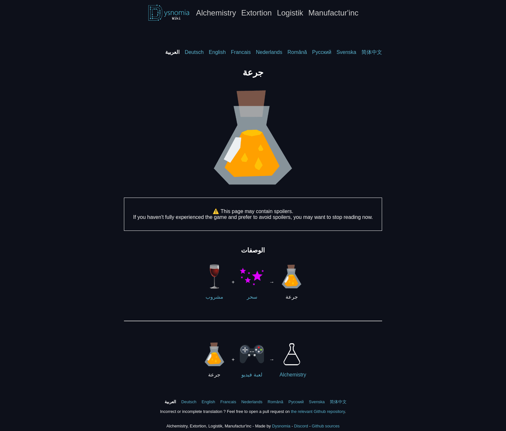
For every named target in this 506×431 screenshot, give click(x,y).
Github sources (325, 426)
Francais (241, 52)
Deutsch (194, 52)
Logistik (290, 12)
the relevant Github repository (318, 411)
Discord (301, 426)
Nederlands (269, 52)
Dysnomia (281, 426)
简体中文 (371, 52)
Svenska (346, 52)
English (217, 52)
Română (297, 52)
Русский (321, 52)
